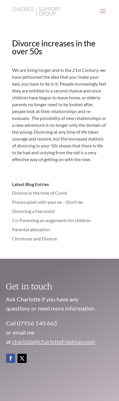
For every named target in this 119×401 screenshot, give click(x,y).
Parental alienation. (31, 229)
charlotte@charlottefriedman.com (53, 341)
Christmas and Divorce (34, 238)
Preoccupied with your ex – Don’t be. (48, 202)
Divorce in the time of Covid (39, 192)
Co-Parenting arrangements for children (51, 220)
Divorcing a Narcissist (33, 211)
